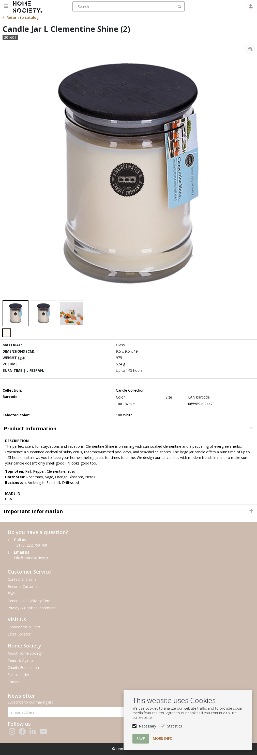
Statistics (174, 726)
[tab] (128, 428)
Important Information (33, 511)
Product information (30, 428)
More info (163, 738)
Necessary (147, 726)
